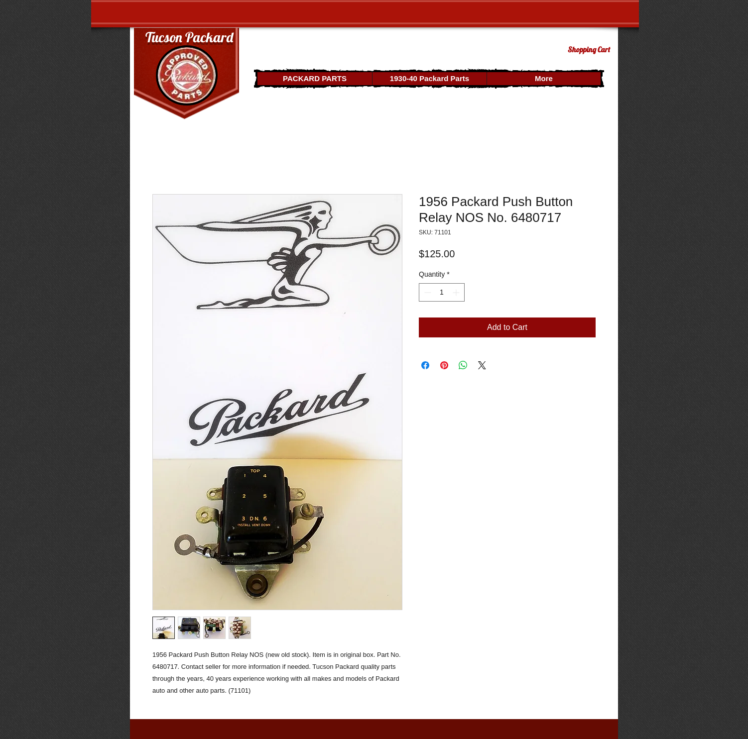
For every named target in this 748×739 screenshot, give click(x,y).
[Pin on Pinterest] (444, 365)
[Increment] (457, 292)
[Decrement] (426, 292)
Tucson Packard (189, 37)
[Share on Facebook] (425, 365)
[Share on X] (482, 365)
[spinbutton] (442, 292)
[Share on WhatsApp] (463, 365)
